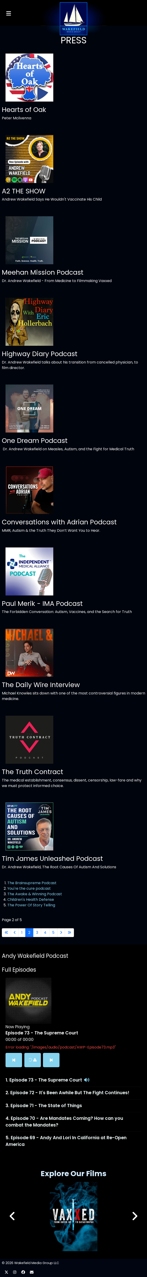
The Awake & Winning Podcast (34, 894)
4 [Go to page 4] (45, 932)
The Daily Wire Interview (41, 684)
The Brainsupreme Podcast (32, 883)
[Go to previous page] (15, 932)
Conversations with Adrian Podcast (59, 522)
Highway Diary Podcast (39, 353)
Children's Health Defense (30, 899)
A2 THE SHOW (23, 191)
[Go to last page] (69, 932)
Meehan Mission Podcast (42, 272)
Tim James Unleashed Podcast (52, 858)
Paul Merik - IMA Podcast (42, 603)
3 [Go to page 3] (37, 932)
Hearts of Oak (24, 109)
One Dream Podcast (35, 440)
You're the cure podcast (29, 888)
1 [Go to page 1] (22, 932)
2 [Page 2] (29, 932)
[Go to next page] (61, 932)
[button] (134, 1216)
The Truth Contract (32, 771)
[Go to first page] (6, 932)
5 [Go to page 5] (53, 932)
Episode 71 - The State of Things (46, 1106)
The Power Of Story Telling (31, 905)
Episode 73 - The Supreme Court (45, 1080)
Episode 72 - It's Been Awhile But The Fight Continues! (69, 1093)
